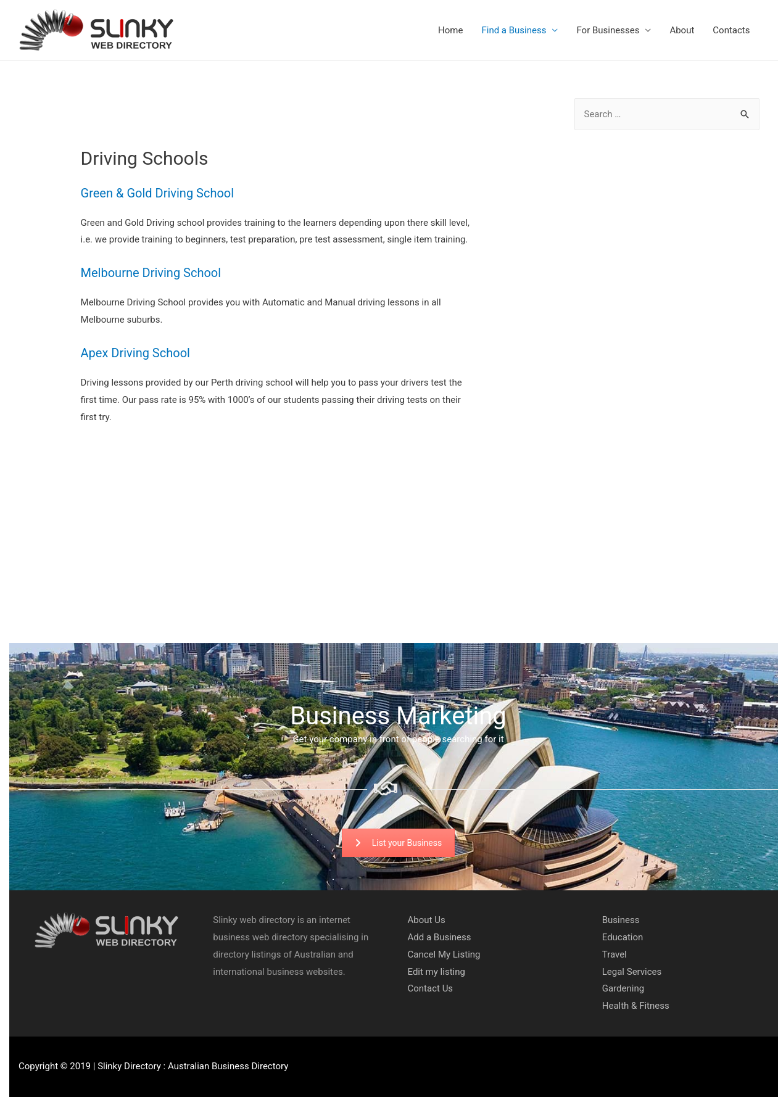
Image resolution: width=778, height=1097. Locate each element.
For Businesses (607, 30)
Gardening (623, 988)
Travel (614, 954)
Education (623, 937)
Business (621, 919)
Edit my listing (436, 971)
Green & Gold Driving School (157, 193)
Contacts (731, 30)
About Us (426, 919)
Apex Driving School (135, 353)
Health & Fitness (635, 1005)
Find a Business (513, 30)
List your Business (398, 843)
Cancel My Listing (444, 954)
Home (450, 30)
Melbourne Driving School (151, 272)
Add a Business (439, 937)
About (681, 30)
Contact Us (430, 988)
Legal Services (632, 971)
